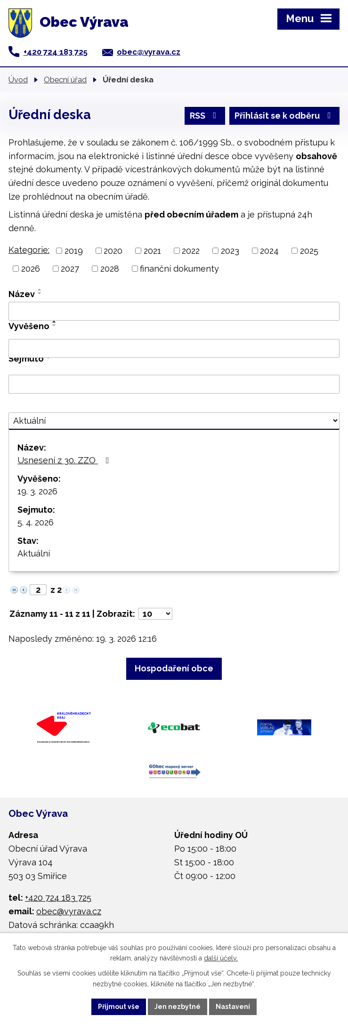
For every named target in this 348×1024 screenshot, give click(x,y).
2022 (191, 251)
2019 (74, 251)
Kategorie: (28, 250)
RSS (205, 116)
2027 (70, 269)
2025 (309, 251)
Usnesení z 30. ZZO (65, 460)
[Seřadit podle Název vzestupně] (40, 289)
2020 (113, 251)
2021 (152, 251)
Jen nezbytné (177, 1006)
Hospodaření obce (174, 668)
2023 (230, 251)
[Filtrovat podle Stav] (174, 420)
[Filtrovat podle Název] (174, 311)
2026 (30, 269)
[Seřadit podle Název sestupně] (40, 293)
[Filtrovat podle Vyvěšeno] (174, 348)
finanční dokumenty (179, 269)
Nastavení (233, 1006)
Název (21, 294)
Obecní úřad (65, 79)
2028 (109, 269)
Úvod (18, 79)
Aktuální (33, 553)
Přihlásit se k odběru (285, 116)
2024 (269, 251)
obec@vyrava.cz (148, 51)
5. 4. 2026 (35, 522)
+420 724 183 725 (56, 51)
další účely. (221, 958)
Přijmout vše (118, 1006)
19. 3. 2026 (37, 491)
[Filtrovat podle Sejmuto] (174, 384)
